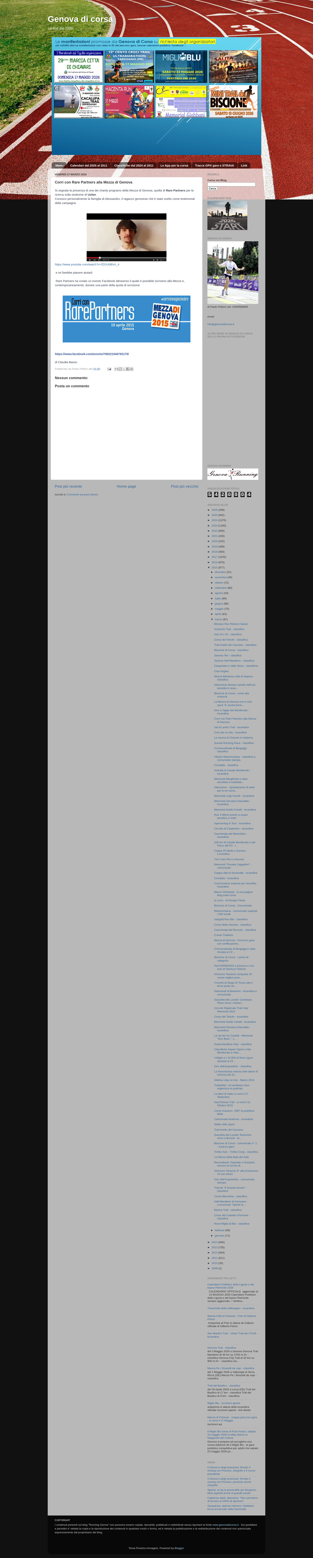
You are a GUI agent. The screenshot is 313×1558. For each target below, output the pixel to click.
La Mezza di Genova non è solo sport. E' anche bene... (233, 703)
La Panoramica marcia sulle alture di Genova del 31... (236, 1073)
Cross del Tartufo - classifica (231, 639)
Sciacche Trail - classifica (229, 629)
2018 (215, 551)
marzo (219, 619)
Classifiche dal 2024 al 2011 (134, 165)
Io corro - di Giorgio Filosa (229, 900)
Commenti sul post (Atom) (82, 494)
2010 (215, 1263)
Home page (126, 486)
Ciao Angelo (221, 671)
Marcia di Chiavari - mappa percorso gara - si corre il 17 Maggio (232, 1419)
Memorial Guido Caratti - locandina (235, 809)
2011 (215, 1257)
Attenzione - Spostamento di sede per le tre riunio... (234, 789)
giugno (219, 603)
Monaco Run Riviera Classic (231, 623)
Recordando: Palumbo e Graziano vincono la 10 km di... (234, 1164)
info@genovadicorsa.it (220, 324)
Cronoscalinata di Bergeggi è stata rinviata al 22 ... (234, 950)
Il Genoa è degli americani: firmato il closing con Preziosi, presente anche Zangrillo (229, 1482)
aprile (218, 613)
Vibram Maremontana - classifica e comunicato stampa (235, 758)
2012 (215, 1252)
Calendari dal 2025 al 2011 (88, 165)
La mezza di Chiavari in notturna (233, 737)
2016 (215, 562)
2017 (215, 556)
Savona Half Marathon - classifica (234, 660)
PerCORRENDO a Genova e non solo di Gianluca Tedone (234, 967)
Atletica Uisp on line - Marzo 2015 (234, 1080)
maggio (219, 608)
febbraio (220, 1230)
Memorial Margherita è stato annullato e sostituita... (231, 780)
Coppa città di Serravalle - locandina (236, 872)
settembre (221, 587)
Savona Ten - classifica (228, 655)
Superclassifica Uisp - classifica (233, 1044)
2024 (215, 520)
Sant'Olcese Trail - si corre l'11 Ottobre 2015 (232, 1104)
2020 (215, 541)
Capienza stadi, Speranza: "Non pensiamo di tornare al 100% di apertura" (232, 1499)
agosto (219, 593)
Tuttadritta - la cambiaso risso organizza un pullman (232, 1087)
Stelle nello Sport (224, 1124)
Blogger (179, 1548)
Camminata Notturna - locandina (233, 1119)
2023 (215, 525)
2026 (215, 509)
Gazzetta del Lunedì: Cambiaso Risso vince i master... (233, 1001)
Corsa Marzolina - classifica (230, 1196)
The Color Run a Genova (229, 859)
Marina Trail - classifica (228, 1209)
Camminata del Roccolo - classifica (235, 929)
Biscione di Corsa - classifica (231, 650)
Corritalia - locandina (226, 878)
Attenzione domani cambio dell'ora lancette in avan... (234, 686)
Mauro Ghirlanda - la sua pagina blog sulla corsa (233, 893)
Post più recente (68, 486)
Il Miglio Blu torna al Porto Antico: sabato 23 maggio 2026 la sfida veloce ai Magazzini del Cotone (231, 1434)
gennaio (220, 1235)
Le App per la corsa (174, 165)
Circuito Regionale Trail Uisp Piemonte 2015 (231, 1010)
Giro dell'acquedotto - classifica (232, 1066)
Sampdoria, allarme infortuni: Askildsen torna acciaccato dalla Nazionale (230, 1507)
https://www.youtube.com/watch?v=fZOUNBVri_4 (87, 264)
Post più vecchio (184, 486)
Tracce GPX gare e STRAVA (214, 165)
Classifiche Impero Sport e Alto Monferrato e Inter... (232, 1051)
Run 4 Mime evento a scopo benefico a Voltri (231, 816)
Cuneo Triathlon (223, 935)
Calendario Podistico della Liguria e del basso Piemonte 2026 (230, 1286)
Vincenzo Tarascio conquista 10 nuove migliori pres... (233, 976)
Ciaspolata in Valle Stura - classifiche (236, 665)
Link (244, 165)
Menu (59, 165)
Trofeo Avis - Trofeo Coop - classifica (236, 1151)
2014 (215, 1242)
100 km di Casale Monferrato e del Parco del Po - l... (234, 844)
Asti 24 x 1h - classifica (228, 634)
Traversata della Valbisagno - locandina (231, 1308)
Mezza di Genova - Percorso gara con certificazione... (234, 942)
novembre (221, 577)
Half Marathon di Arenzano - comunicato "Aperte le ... (231, 1203)
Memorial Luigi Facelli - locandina (234, 795)
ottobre (219, 582)
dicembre (221, 572)
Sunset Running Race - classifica (234, 743)
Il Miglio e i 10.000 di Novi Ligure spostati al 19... (233, 1059)
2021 (215, 535)
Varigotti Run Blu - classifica (231, 919)
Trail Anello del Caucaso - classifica (235, 644)
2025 (215, 515)
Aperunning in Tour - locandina (232, 823)
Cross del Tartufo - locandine (231, 1016)
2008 (215, 1268)
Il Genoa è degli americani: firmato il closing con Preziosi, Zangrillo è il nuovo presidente (231, 1470)
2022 (215, 530)
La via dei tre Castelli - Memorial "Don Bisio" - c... (233, 1037)
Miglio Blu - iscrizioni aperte (223, 1403)
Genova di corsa (80, 19)
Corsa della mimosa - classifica (232, 924)
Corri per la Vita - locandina (230, 732)
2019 (215, 546)
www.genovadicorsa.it (226, 1524)
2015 (215, 567)
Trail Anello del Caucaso (228, 1129)
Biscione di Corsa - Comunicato (233, 905)
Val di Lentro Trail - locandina (231, 727)
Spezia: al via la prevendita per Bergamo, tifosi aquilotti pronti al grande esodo (232, 1491)
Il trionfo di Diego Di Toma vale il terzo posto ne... (233, 984)
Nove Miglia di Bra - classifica (231, 1223)
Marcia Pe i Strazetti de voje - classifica (230, 1368)
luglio (218, 598)
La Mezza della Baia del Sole (231, 1157)
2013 (215, 1247)
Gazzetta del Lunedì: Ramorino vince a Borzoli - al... (233, 1136)
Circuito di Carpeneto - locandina (234, 828)
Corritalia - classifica (226, 765)
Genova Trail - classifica (221, 1347)
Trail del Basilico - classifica (223, 1385)
